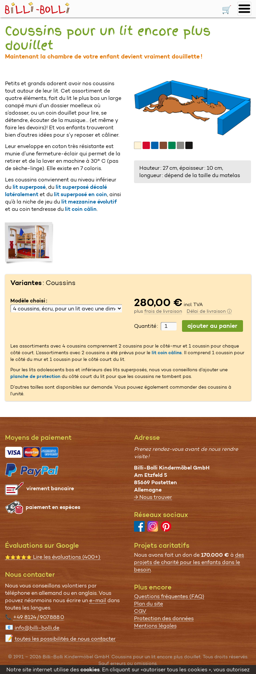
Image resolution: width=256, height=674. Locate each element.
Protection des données (164, 618)
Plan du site (148, 603)
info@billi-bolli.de (37, 628)
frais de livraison (163, 311)
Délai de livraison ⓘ (209, 311)
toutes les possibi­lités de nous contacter (65, 639)
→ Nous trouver (153, 497)
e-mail (97, 600)
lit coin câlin (81, 209)
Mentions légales (155, 626)
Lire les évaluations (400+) (52, 557)
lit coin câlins (167, 353)
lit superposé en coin (80, 194)
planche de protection (35, 376)
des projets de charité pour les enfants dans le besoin (189, 562)
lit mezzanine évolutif (89, 201)
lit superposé (29, 187)
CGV (140, 611)
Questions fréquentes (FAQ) (169, 596)
